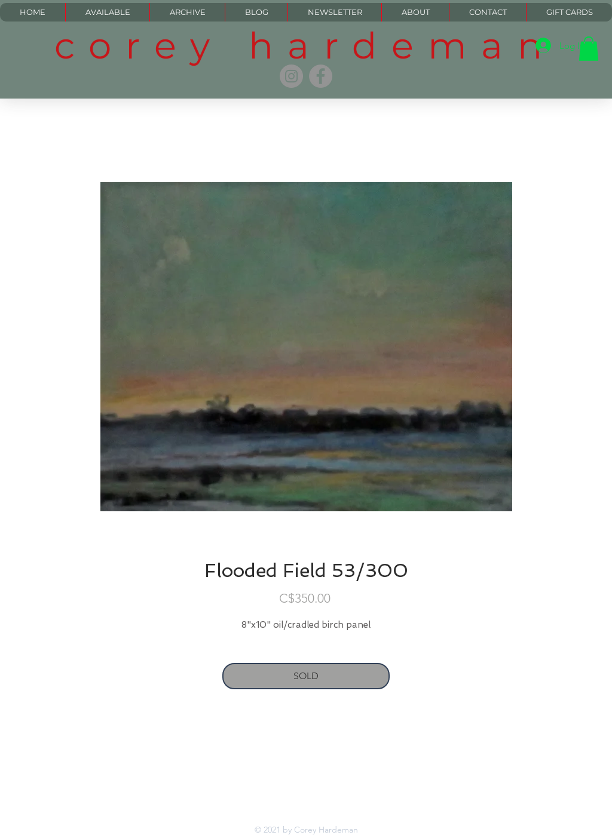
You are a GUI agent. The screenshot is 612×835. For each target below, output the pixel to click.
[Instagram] (291, 76)
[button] (589, 48)
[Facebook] (320, 76)
